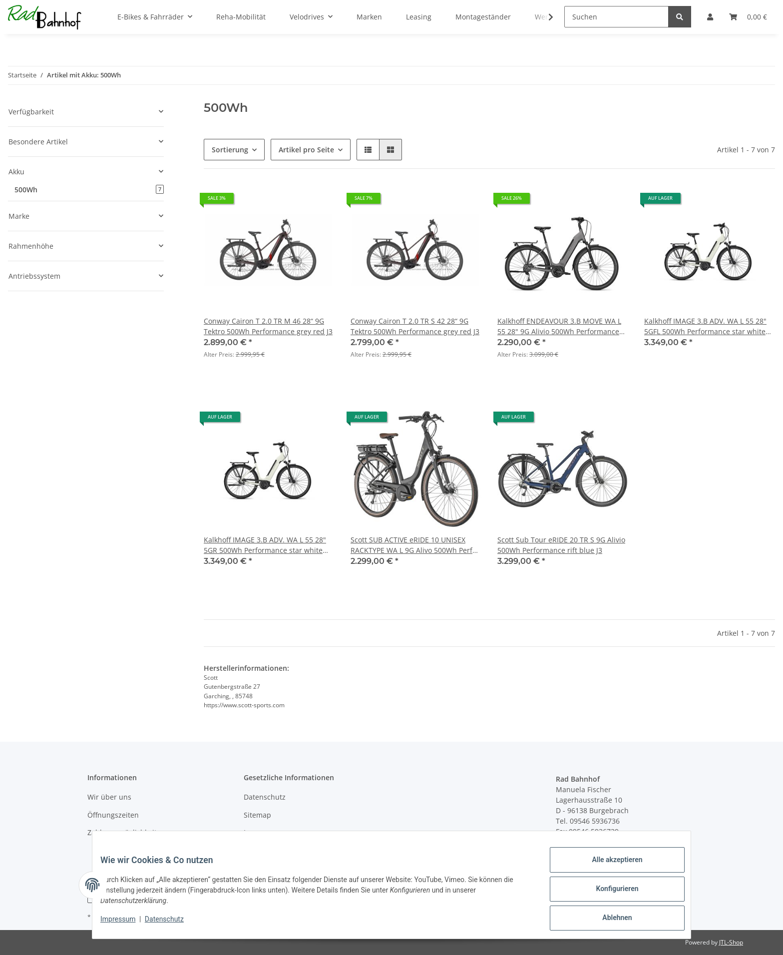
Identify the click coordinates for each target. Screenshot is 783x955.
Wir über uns (109, 797)
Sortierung (230, 149)
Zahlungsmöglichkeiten (126, 832)
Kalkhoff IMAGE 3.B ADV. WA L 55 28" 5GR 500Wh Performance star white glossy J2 (265, 545)
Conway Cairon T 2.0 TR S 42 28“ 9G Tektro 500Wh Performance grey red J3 (415, 326)
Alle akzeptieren (609, 868)
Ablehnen (609, 920)
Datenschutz (265, 797)
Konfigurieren (609, 894)
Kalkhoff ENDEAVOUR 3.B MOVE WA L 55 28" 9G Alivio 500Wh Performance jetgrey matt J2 (559, 326)
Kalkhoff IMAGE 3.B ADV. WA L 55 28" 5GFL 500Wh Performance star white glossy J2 (705, 326)
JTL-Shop (731, 942)
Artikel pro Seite (306, 149)
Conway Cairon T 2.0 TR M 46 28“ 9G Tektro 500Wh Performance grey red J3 (268, 326)
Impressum (263, 832)
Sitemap (257, 815)
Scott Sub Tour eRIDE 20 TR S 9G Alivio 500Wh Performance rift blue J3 (561, 545)
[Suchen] (616, 16)
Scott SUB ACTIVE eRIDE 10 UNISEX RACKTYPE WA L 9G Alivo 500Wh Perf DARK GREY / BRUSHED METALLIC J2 (411, 545)
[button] (368, 149)
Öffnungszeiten (113, 815)
